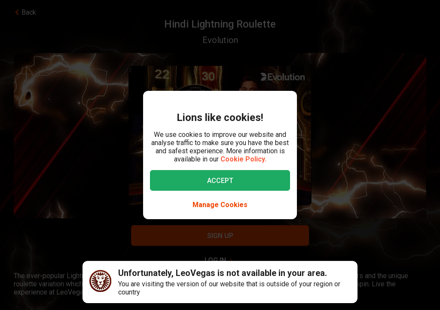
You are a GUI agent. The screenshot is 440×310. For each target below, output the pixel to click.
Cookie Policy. (243, 159)
